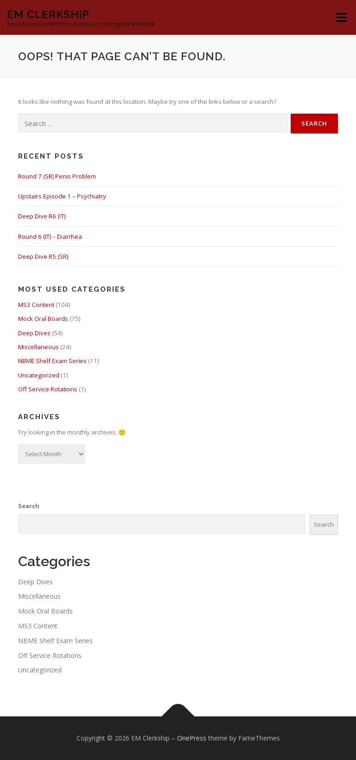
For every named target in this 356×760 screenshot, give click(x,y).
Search (28, 506)
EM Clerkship (48, 14)
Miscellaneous (38, 347)
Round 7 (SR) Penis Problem (57, 176)
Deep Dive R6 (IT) (41, 216)
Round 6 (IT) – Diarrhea (50, 236)
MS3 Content (36, 304)
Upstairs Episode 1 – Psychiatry (62, 196)
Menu (341, 17)
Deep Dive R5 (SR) (43, 256)
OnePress (191, 738)
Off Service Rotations (47, 389)
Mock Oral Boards (43, 318)
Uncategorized (38, 375)
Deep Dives (34, 333)
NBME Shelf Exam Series (52, 361)
